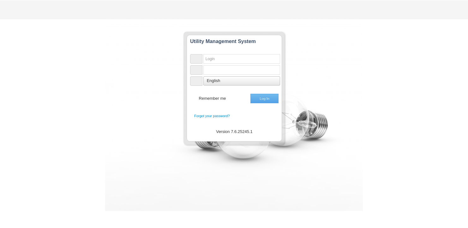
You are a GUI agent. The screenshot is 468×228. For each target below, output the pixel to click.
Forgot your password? (212, 116)
